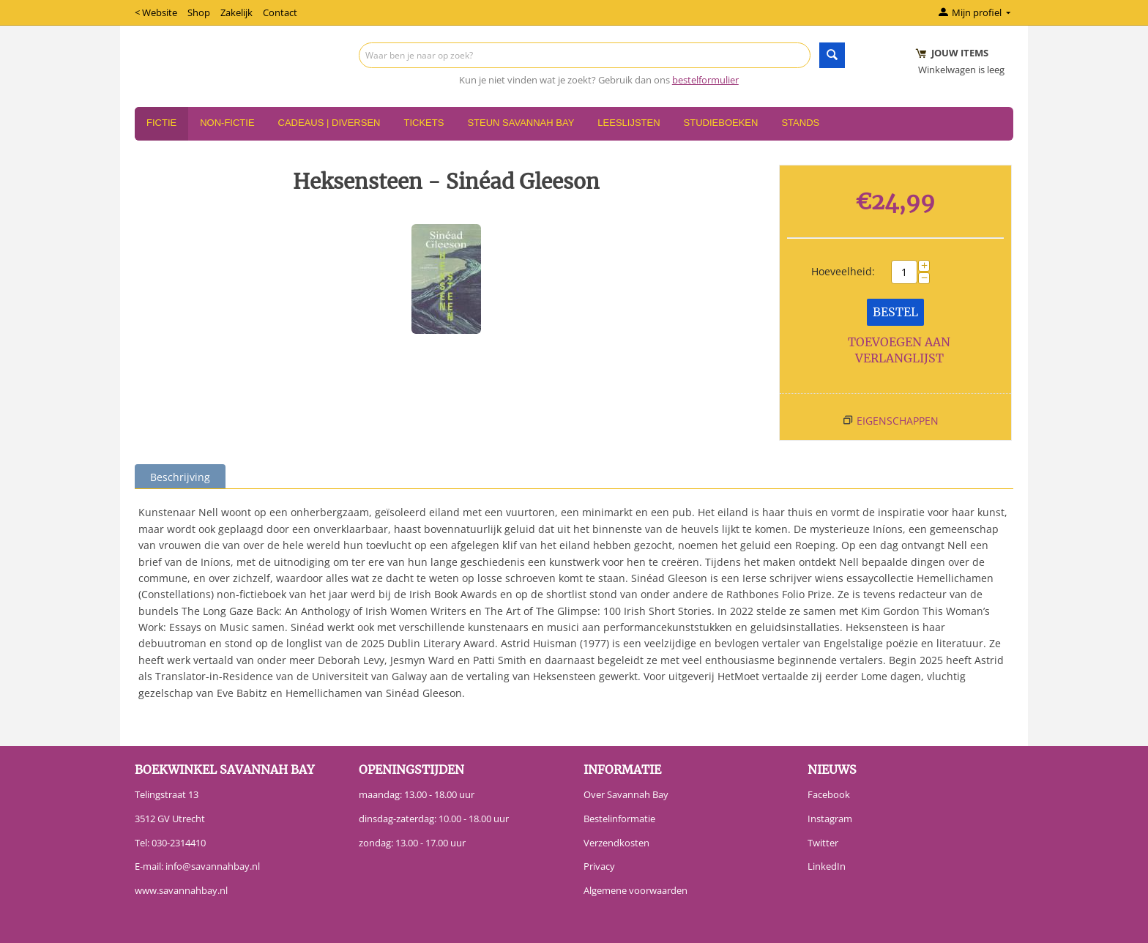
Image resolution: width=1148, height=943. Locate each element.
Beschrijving (180, 477)
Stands (800, 122)
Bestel (895, 312)
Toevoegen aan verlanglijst (899, 350)
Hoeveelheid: (843, 271)
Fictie (161, 122)
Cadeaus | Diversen (329, 122)
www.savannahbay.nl (181, 890)
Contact (280, 12)
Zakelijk (236, 12)
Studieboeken (721, 122)
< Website (156, 12)
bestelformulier (705, 79)
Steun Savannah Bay (520, 122)
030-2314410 (179, 842)
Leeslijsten (628, 122)
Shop (198, 12)
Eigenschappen (898, 421)
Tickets (423, 122)
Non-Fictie (227, 122)
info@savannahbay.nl (212, 866)
